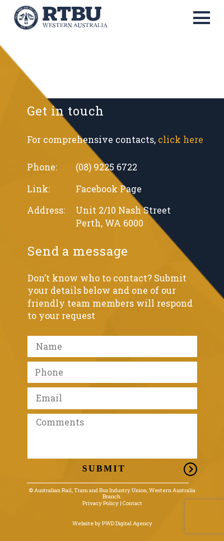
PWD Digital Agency (127, 523)
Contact (132, 503)
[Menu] (201, 18)
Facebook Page (109, 189)
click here (180, 139)
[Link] (61, 18)
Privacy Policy (100, 503)
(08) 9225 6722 (106, 167)
